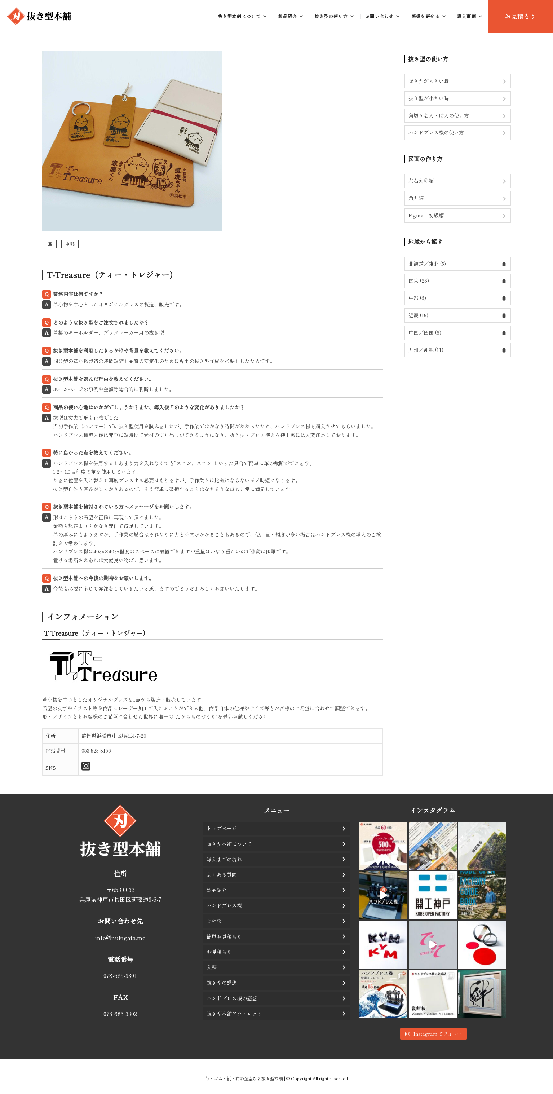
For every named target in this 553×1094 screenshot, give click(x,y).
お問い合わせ (379, 16)
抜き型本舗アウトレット (234, 1013)
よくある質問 (222, 874)
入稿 (212, 967)
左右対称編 (421, 180)
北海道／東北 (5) (427, 263)
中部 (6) (417, 297)
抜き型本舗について (239, 16)
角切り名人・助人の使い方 (438, 115)
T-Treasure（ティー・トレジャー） (112, 274)
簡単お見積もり (224, 936)
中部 (70, 244)
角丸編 (416, 198)
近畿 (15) (418, 315)
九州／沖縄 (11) (425, 349)
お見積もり (520, 16)
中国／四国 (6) (424, 332)
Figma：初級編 (426, 215)
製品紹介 (287, 16)
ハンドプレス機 (224, 905)
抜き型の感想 (222, 982)
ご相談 (214, 921)
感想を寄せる (425, 16)
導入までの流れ (224, 859)
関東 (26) (418, 280)
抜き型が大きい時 (428, 80)
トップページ (222, 828)
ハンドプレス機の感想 (232, 998)
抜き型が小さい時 (428, 98)
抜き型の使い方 (331, 16)
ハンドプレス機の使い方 (436, 132)
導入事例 (466, 16)
